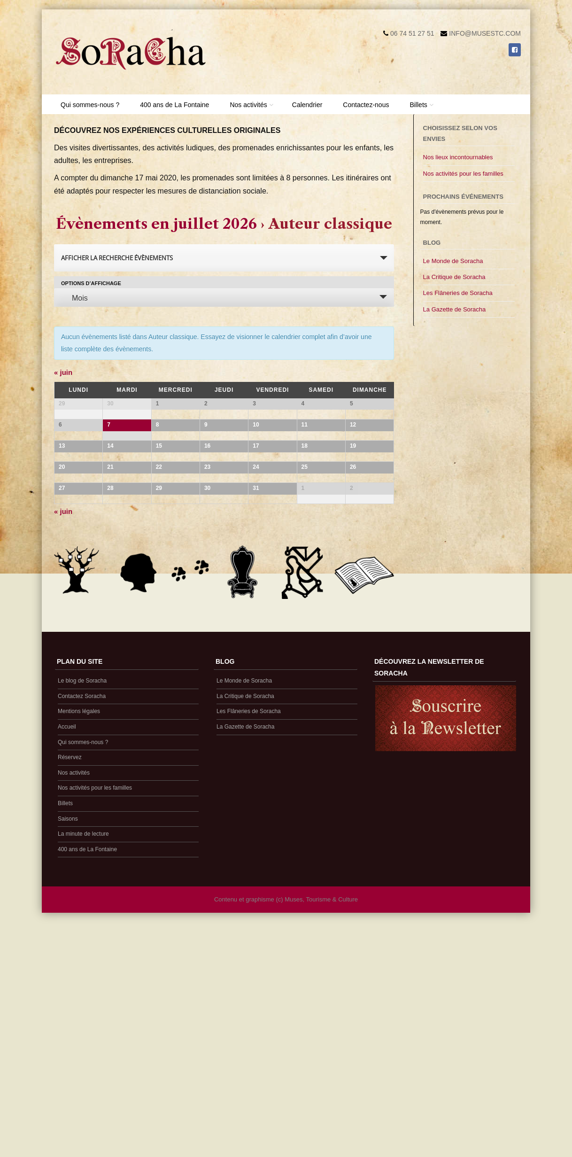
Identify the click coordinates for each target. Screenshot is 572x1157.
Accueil (67, 961)
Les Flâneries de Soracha (458, 292)
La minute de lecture (83, 1068)
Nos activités (248, 105)
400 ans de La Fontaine (174, 105)
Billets (418, 105)
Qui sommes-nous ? (90, 105)
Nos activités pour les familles (463, 173)
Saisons (68, 1053)
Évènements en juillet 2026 (156, 224)
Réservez (70, 992)
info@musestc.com (485, 33)
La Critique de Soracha (454, 276)
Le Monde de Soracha (453, 260)
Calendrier (307, 105)
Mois (74, 297)
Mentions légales (79, 946)
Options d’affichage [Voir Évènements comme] (91, 283)
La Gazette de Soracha (454, 309)
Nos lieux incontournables (458, 157)
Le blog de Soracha (82, 915)
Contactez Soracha (82, 931)
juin (63, 372)
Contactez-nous (366, 105)
